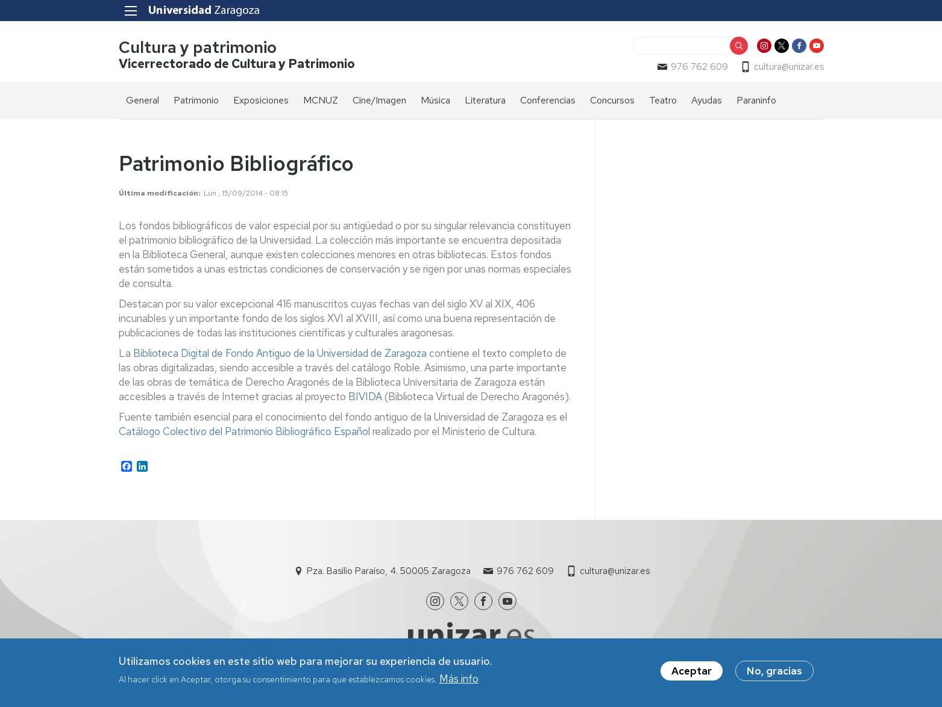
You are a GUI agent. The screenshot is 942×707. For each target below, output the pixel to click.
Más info (459, 680)
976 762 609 (699, 67)
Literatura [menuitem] (485, 100)
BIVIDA (365, 396)
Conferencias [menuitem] (548, 100)
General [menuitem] (142, 100)
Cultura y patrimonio (198, 47)
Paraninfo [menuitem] (756, 100)
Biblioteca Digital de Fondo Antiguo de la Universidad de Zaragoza (280, 353)
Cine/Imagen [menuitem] (379, 100)
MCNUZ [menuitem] (320, 100)
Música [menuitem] (435, 100)
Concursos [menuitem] (612, 100)
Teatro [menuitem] (663, 100)
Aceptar (691, 672)
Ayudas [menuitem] (706, 100)
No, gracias (774, 672)
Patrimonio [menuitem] (196, 100)
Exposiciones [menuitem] (261, 100)
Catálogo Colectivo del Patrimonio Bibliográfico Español (244, 431)
